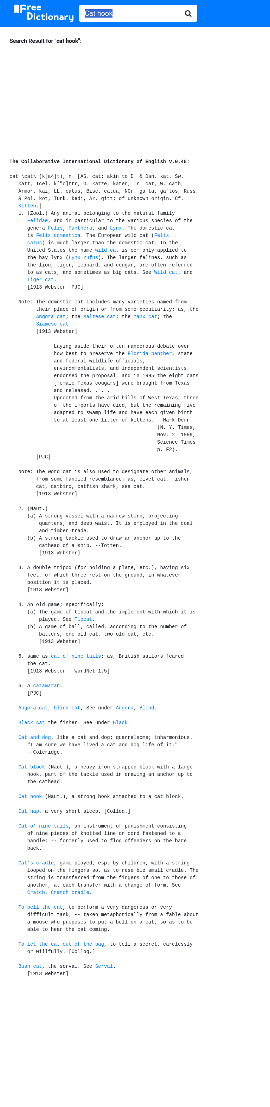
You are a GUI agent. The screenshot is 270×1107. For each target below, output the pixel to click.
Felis (55, 228)
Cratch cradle (70, 892)
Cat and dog (34, 737)
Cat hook (30, 796)
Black (120, 723)
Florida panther (150, 353)
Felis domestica (58, 235)
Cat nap (28, 811)
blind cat (67, 708)
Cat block (31, 767)
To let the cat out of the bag (61, 944)
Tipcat (83, 619)
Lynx (116, 228)
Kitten (27, 206)
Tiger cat (40, 280)
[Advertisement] (135, 98)
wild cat (107, 250)
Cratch (36, 892)
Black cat (31, 723)
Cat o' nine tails (43, 826)
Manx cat (145, 317)
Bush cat (30, 966)
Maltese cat (99, 317)
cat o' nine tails (76, 656)
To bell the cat (40, 907)
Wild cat (166, 272)
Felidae (37, 221)
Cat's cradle (36, 863)
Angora (125, 708)
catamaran (46, 686)
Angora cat (51, 317)
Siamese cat (52, 324)
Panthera (80, 228)
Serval (104, 966)
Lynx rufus (83, 257)
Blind (147, 708)
